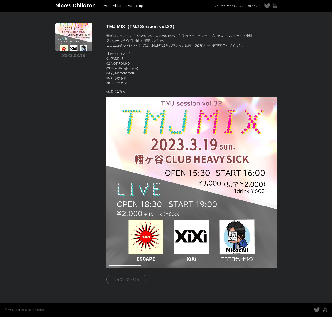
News (104, 6)
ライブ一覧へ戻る (126, 279)
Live (129, 6)
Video (117, 6)
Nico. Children (75, 5)
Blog (139, 6)
